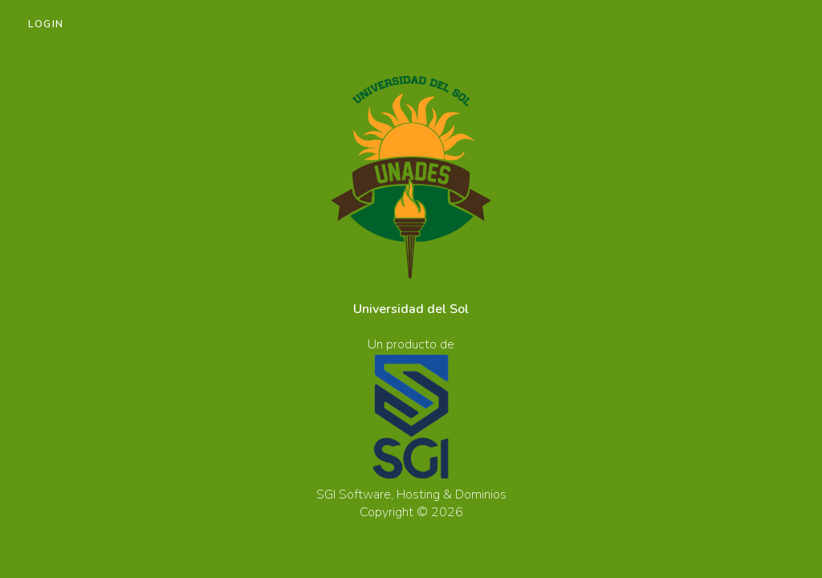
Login (46, 24)
